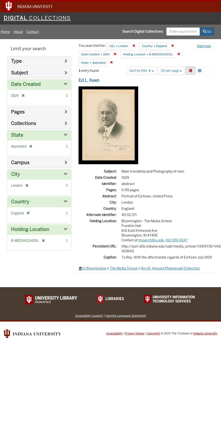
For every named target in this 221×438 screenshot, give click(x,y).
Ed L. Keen (89, 80)
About (18, 32)
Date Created (26, 84)
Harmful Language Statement (125, 315)
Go (207, 31)
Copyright (153, 333)
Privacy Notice (134, 333)
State (17, 135)
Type (16, 61)
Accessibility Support (89, 315)
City (15, 174)
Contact (32, 32)
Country (20, 202)
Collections (23, 124)
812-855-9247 (177, 240)
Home (5, 32)
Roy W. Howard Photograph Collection (170, 268)
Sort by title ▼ (141, 71)
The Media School (123, 268)
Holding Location (30, 229)
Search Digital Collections (142, 31)
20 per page (171, 71)
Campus (20, 163)
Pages (18, 112)
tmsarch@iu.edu (151, 240)
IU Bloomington (94, 268)
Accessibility (114, 333)
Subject (19, 73)
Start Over (204, 46)
